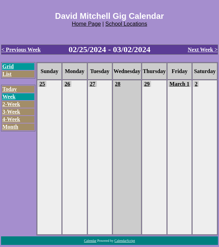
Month (10, 127)
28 (117, 84)
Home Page (86, 24)
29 (147, 84)
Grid (8, 66)
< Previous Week (21, 49)
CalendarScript (124, 241)
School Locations (126, 24)
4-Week (11, 119)
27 (92, 84)
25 (42, 84)
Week (8, 96)
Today (9, 89)
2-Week (11, 104)
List (7, 74)
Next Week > (203, 49)
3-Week (11, 112)
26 (67, 84)
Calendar (90, 241)
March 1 (179, 84)
